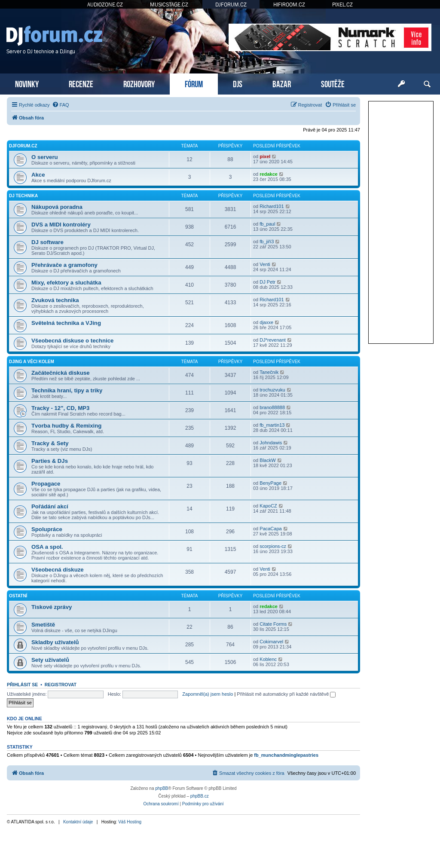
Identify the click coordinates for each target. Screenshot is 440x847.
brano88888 (272, 407)
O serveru (44, 157)
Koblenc (268, 659)
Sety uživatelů (50, 660)
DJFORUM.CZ (231, 4)
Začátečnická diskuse (60, 373)
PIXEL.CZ (342, 4)
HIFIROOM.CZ (289, 4)
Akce (38, 174)
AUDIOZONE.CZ (105, 4)
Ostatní (18, 595)
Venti (265, 264)
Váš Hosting (129, 821)
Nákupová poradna (56, 207)
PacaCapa (270, 528)
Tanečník (269, 372)
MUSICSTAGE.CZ (169, 4)
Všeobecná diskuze (57, 569)
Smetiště (43, 624)
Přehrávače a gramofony (64, 265)
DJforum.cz (23, 146)
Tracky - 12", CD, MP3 (60, 408)
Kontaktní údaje (78, 821)
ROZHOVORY (139, 83)
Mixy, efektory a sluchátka (66, 282)
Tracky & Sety (50, 443)
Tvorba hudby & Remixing (66, 425)
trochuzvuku (272, 389)
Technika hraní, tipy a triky (66, 390)
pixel (265, 156)
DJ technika (23, 195)
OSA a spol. (47, 547)
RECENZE (81, 83)
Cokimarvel (271, 641)
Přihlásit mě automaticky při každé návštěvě (286, 694)
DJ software (47, 242)
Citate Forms (273, 624)
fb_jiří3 (267, 241)
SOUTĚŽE (333, 83)
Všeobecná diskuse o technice (72, 340)
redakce (269, 174)
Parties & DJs (49, 461)
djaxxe (266, 322)
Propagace (45, 483)
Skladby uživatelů (55, 642)
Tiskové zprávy (51, 607)
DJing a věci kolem (31, 361)
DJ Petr (267, 281)
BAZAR (281, 83)
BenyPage (270, 483)
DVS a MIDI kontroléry (61, 224)
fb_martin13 (272, 425)
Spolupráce (46, 529)
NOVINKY (27, 83)
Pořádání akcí (49, 506)
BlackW (267, 460)
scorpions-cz (273, 546)
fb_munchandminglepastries (286, 755)
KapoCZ (268, 505)
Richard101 (272, 206)
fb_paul (267, 223)
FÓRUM (194, 83)
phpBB (161, 788)
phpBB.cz (199, 796)
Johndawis (271, 442)
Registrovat (60, 684)
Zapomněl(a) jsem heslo (207, 694)
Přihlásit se (22, 684)
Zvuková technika (55, 300)
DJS (237, 83)
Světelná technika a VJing (66, 323)
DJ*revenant (273, 339)
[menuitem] (60, 105)
